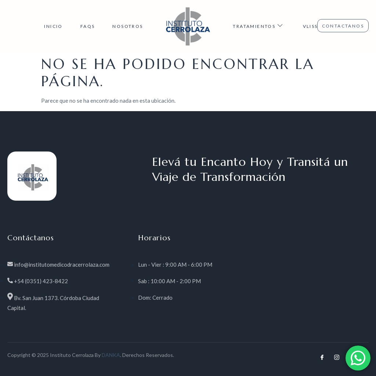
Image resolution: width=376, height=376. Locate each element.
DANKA (111, 355)
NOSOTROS (127, 26)
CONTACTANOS (343, 26)
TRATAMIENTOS (259, 25)
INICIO (53, 26)
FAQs (87, 26)
